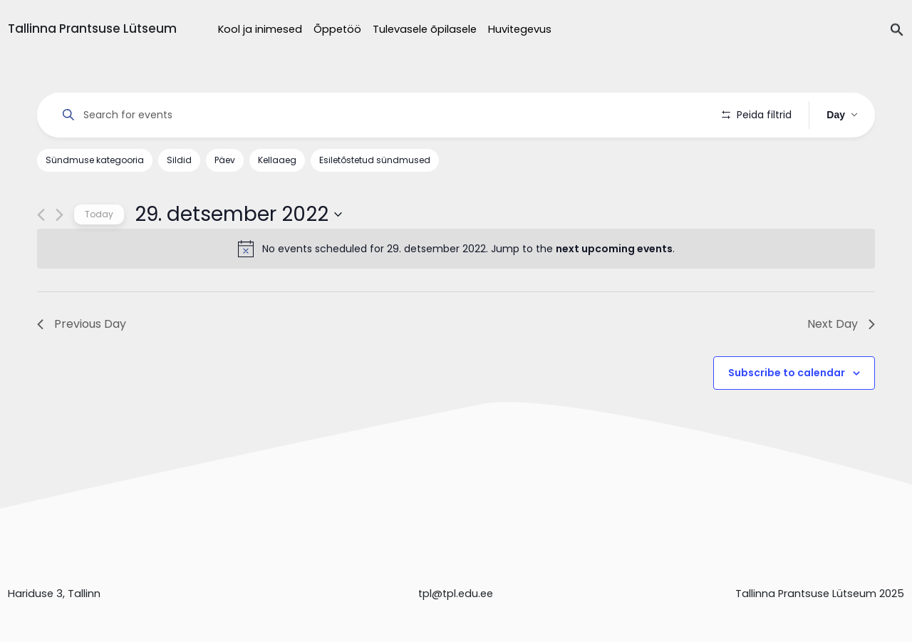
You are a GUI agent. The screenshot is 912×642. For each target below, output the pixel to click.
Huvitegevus (519, 29)
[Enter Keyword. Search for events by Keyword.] (379, 115)
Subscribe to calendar (786, 373)
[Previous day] (41, 215)
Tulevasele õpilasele (425, 29)
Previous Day (81, 324)
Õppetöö (337, 29)
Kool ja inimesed (260, 29)
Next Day (841, 324)
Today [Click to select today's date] (99, 214)
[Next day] (59, 215)
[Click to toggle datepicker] (238, 214)
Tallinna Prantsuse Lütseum (92, 28)
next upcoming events (614, 249)
